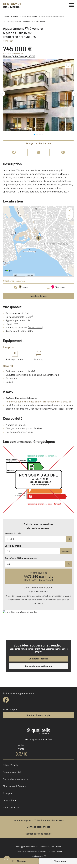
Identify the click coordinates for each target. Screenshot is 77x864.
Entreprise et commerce (15, 778)
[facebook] (6, 700)
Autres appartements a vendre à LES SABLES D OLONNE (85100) (38, 851)
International (9, 800)
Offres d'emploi (11, 764)
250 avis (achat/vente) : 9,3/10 (19, 56)
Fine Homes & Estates (14, 786)
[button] (9, 65)
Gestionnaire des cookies (38, 833)
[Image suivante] (74, 93)
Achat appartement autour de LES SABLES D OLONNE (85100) (38, 846)
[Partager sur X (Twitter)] (38, 152)
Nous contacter (11, 807)
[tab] (34, 134)
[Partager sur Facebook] (14, 152)
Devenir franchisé (12, 771)
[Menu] (71, 5)
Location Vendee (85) (38, 856)
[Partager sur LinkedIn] (63, 152)
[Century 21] (12, 5)
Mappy (30, 275)
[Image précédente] (3, 93)
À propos (7, 793)
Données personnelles (38, 826)
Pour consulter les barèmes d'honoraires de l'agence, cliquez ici (38, 401)
